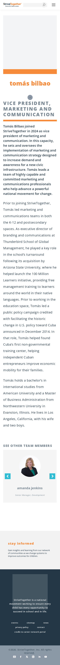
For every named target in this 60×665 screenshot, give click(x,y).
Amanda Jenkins (30, 488)
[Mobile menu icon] (53, 5)
